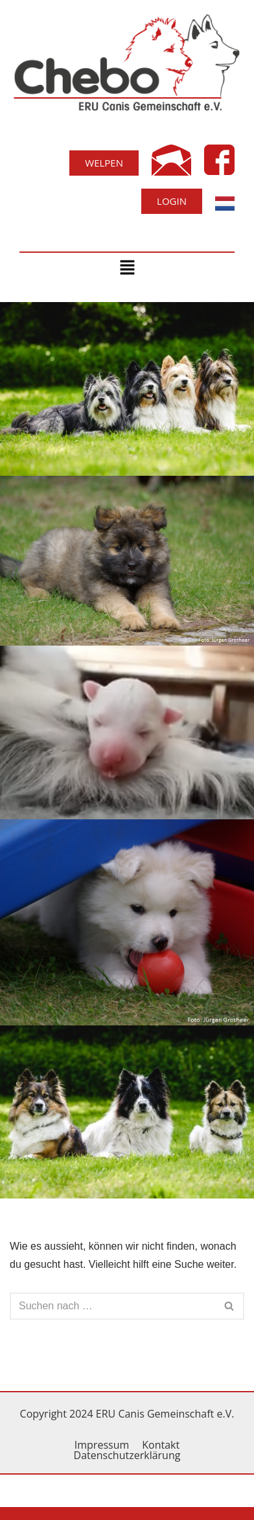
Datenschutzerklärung (127, 1455)
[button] (127, 268)
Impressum (102, 1445)
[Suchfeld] (112, 1306)
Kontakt (160, 1445)
